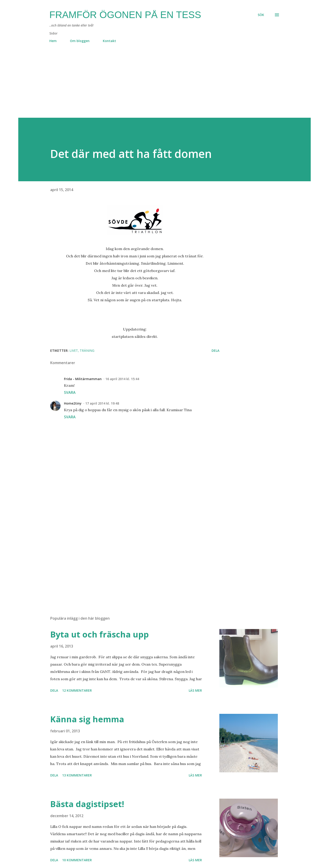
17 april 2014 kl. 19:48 (102, 403)
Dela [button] (215, 350)
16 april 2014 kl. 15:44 (122, 379)
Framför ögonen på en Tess (125, 14)
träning (87, 350)
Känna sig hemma (87, 719)
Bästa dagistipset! (87, 804)
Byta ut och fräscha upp (99, 634)
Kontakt (109, 41)
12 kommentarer (77, 690)
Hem (53, 41)
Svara (70, 392)
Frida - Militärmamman (83, 379)
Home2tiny (73, 403)
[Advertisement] (155, 86)
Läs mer (195, 690)
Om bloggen (80, 41)
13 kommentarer (77, 775)
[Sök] (261, 15)
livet (73, 350)
